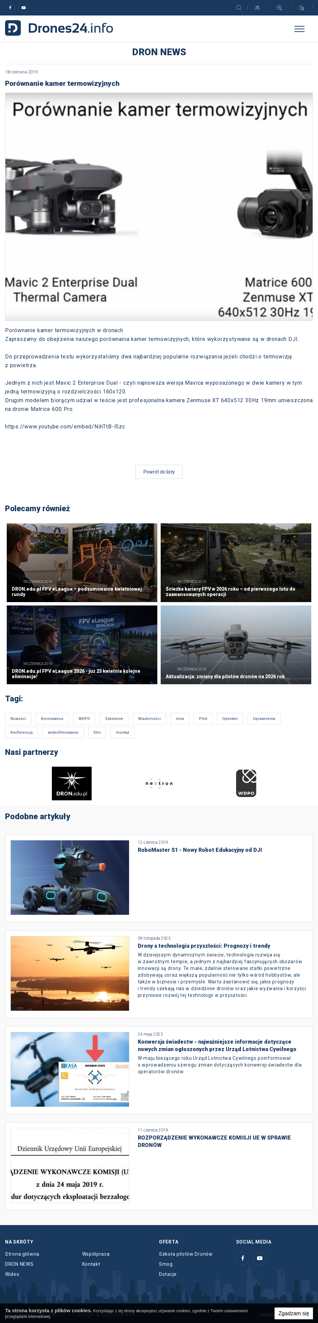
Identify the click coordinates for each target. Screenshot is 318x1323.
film (97, 732)
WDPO (84, 719)
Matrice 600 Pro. (52, 409)
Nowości (18, 719)
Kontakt (91, 1264)
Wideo (12, 1274)
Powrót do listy (159, 472)
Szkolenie (114, 719)
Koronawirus (52, 719)
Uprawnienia (264, 719)
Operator (230, 719)
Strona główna (22, 1254)
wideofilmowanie (63, 732)
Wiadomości (149, 719)
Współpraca (96, 1254)
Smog (166, 1264)
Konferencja (21, 732)
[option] (72, 783)
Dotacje (168, 1274)
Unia (180, 719)
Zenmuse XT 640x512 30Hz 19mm (232, 400)
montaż (122, 732)
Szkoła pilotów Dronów (186, 1254)
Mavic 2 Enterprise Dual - (88, 383)
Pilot (203, 719)
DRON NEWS (19, 1264)
